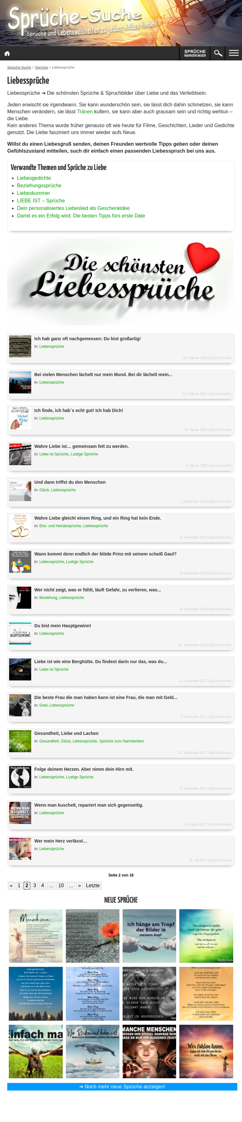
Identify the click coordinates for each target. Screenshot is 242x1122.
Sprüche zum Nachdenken (121, 741)
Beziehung (48, 597)
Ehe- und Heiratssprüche (60, 526)
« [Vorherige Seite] (11, 885)
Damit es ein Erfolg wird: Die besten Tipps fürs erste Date (81, 215)
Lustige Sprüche (84, 454)
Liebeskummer (33, 193)
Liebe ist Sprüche (54, 454)
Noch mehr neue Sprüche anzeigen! (125, 1086)
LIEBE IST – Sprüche (41, 200)
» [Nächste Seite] (79, 885)
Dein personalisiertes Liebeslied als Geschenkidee (73, 208)
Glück (44, 490)
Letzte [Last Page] (93, 885)
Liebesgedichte (34, 178)
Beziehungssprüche (39, 185)
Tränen (85, 111)
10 (61, 885)
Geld (43, 705)
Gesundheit (49, 741)
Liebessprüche (51, 346)
